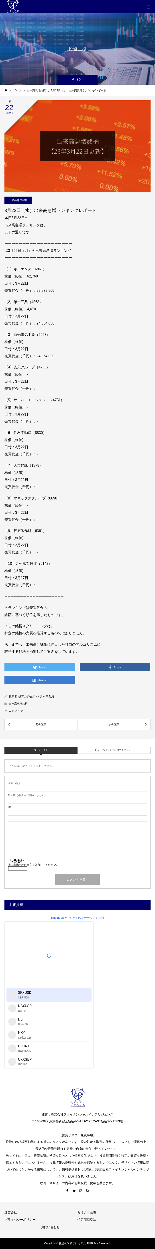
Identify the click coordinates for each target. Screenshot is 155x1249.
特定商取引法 (87, 1219)
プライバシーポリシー (20, 1219)
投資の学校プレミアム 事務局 (36, 696)
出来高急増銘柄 (18, 200)
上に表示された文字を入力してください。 (33, 864)
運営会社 (10, 1212)
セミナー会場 (87, 1212)
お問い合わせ (50, 1227)
